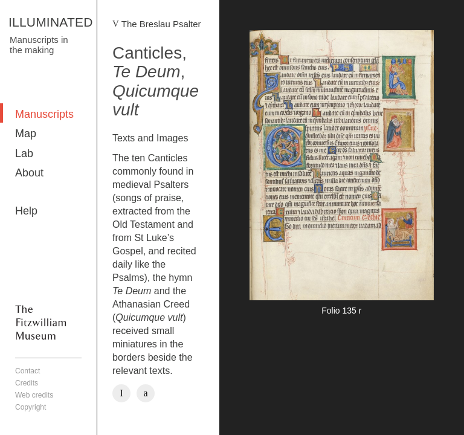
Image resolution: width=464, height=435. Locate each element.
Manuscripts (44, 114)
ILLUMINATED (50, 22)
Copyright (30, 407)
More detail (341, 174)
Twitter (146, 393)
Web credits (34, 395)
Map (25, 133)
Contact (27, 371)
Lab (24, 153)
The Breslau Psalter (161, 24)
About (29, 173)
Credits (26, 383)
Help (26, 211)
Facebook (121, 393)
